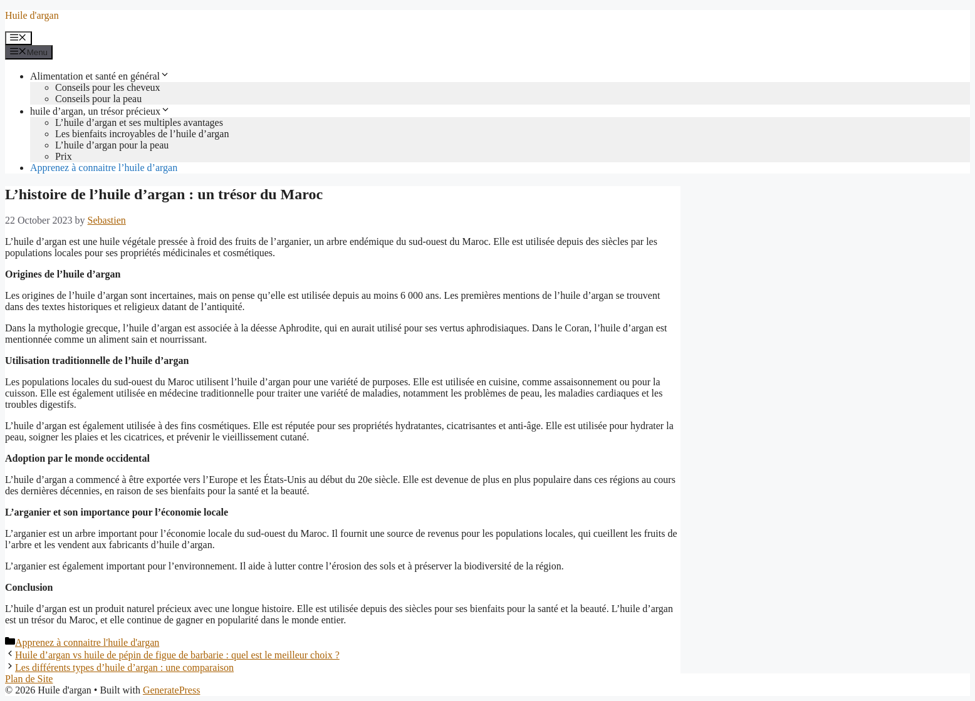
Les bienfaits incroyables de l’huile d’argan (142, 133)
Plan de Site (29, 678)
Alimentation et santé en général (100, 76)
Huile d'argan (32, 15)
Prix (63, 156)
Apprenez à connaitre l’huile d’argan (103, 167)
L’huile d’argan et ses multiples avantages (139, 122)
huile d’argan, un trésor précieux (100, 111)
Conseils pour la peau (98, 98)
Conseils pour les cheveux (107, 87)
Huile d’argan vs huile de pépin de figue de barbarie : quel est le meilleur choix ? (177, 655)
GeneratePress (172, 690)
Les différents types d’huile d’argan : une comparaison (124, 667)
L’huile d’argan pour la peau (112, 145)
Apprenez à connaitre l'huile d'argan (87, 642)
